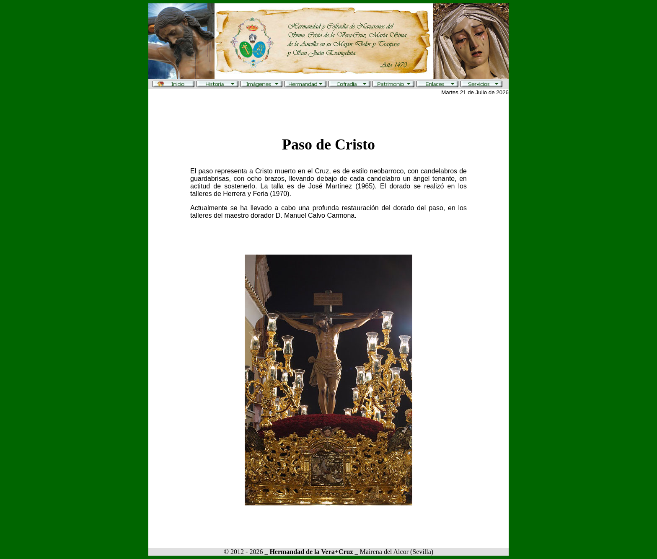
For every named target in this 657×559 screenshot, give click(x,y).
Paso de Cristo (328, 144)
